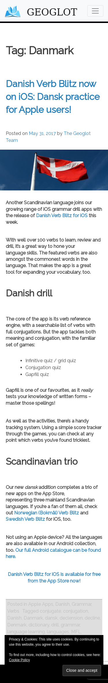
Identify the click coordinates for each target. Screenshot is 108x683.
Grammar (81, 604)
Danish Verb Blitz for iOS (62, 215)
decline (92, 618)
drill (55, 625)
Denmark (16, 625)
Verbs (13, 611)
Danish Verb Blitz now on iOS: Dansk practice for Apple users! (53, 96)
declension (71, 618)
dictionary (39, 625)
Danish (62, 604)
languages (58, 631)
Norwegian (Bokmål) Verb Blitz (46, 513)
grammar (70, 625)
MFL (76, 631)
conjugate (50, 611)
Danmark (33, 618)
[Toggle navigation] (95, 11)
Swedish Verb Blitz (25, 519)
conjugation (75, 611)
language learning (26, 631)
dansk (51, 618)
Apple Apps (40, 604)
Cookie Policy (19, 660)
